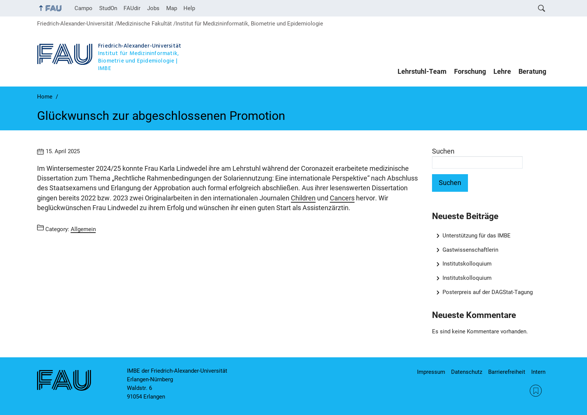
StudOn (108, 8)
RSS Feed (536, 391)
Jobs (153, 8)
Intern (538, 372)
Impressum (431, 372)
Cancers (342, 198)
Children (303, 198)
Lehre (502, 71)
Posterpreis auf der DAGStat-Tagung (487, 292)
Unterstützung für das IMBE (476, 235)
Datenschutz (466, 372)
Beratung (532, 71)
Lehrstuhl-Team (422, 71)
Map (171, 8)
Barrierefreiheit (506, 372)
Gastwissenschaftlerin (470, 249)
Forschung (470, 71)
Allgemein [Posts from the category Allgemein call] (83, 228)
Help (189, 8)
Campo (83, 8)
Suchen (443, 151)
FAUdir (132, 8)
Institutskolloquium (467, 263)
